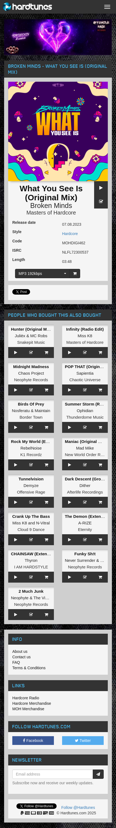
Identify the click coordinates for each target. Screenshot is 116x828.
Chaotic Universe (84, 379)
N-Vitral (43, 523)
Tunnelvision (31, 479)
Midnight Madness (31, 366)
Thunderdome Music (85, 417)
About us (19, 651)
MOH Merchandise (28, 709)
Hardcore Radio (25, 698)
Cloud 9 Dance (31, 529)
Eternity (85, 529)
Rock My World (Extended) (37, 441)
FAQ (16, 662)
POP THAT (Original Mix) (88, 366)
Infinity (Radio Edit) (85, 329)
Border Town (31, 417)
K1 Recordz (31, 454)
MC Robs (39, 335)
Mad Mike (85, 448)
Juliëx (20, 335)
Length (18, 259)
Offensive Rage (31, 492)
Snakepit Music (31, 342)
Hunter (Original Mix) (31, 329)
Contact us (21, 657)
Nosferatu (21, 410)
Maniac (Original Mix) (85, 441)
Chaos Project (31, 373)
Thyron (31, 560)
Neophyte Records (31, 379)
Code (17, 241)
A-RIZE (85, 523)
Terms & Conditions (28, 668)
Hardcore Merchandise (31, 703)
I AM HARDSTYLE (31, 567)
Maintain (42, 410)
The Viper (42, 597)
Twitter (83, 740)
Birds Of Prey (31, 404)
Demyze (31, 485)
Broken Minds (51, 205)
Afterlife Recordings (85, 492)
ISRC (16, 250)
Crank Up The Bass (31, 516)
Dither (84, 485)
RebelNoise (31, 448)
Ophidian (85, 410)
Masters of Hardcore (51, 213)
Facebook (33, 740)
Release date (24, 222)
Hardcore (70, 233)
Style (16, 232)
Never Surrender (80, 560)
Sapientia (85, 373)
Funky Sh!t (85, 553)
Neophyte (19, 597)
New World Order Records (89, 454)
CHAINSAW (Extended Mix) (37, 553)
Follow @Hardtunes (78, 807)
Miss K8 (85, 335)
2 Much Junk (31, 591)
